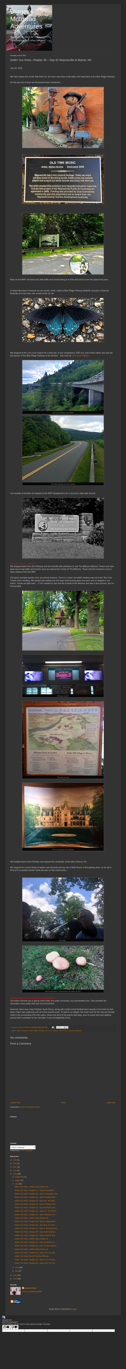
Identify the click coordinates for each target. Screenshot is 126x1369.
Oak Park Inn (63, 1031)
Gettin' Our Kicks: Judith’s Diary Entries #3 (31, 1249)
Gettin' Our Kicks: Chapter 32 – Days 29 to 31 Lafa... (35, 1253)
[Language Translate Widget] (23, 1147)
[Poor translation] (14, 1327)
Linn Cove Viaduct (80, 356)
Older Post (111, 1103)
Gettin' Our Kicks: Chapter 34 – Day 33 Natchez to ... (35, 1242)
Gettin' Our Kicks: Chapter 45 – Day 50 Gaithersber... (36, 1197)
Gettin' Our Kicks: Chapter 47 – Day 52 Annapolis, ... (35, 1190)
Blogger (74, 1309)
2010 (15, 1279)
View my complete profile (32, 1292)
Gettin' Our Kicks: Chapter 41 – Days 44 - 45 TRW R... (36, 1211)
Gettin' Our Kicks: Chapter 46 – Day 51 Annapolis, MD (36, 1194)
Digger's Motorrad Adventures (26, 19)
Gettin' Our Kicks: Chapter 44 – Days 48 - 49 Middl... (35, 1201)
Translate (26, 1150)
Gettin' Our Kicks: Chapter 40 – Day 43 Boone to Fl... (36, 1215)
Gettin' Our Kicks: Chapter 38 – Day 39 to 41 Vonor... (35, 1225)
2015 (15, 1174)
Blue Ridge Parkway (37, 1031)
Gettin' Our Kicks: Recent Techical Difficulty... (32, 1256)
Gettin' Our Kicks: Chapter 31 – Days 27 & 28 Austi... (35, 1260)
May (17, 1271)
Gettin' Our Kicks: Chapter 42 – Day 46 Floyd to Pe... (35, 1208)
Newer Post (15, 1103)
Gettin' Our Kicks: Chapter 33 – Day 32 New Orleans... (36, 1246)
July (17, 1184)
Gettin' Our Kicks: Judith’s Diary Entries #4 (31, 1239)
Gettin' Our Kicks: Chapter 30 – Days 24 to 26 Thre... (35, 1263)
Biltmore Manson (23, 1031)
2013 (15, 1275)
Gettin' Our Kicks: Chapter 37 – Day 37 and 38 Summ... (36, 1228)
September (19, 1177)
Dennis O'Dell (30, 1288)
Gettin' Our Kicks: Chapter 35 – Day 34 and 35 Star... (36, 1235)
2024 (15, 1160)
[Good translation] (6, 1327)
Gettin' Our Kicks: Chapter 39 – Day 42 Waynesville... (36, 1221)
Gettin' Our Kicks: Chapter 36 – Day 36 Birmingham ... (36, 1232)
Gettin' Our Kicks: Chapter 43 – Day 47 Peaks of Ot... (36, 1204)
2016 (15, 1170)
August (18, 1180)
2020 (15, 1163)
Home (63, 1103)
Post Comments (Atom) (30, 1107)
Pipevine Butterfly (75, 1031)
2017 (15, 1167)
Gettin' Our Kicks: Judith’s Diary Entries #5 (31, 1218)
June (17, 1267)
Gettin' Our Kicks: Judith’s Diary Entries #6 (31, 1187)
